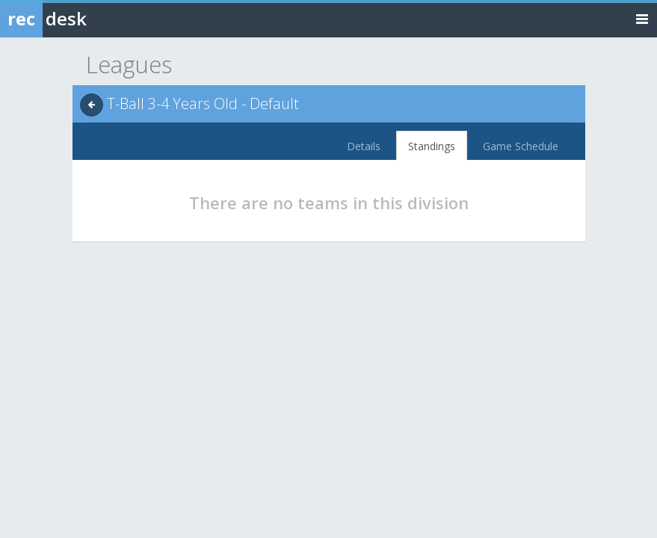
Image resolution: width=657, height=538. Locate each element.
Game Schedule (520, 146)
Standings (431, 146)
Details (363, 146)
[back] (91, 105)
